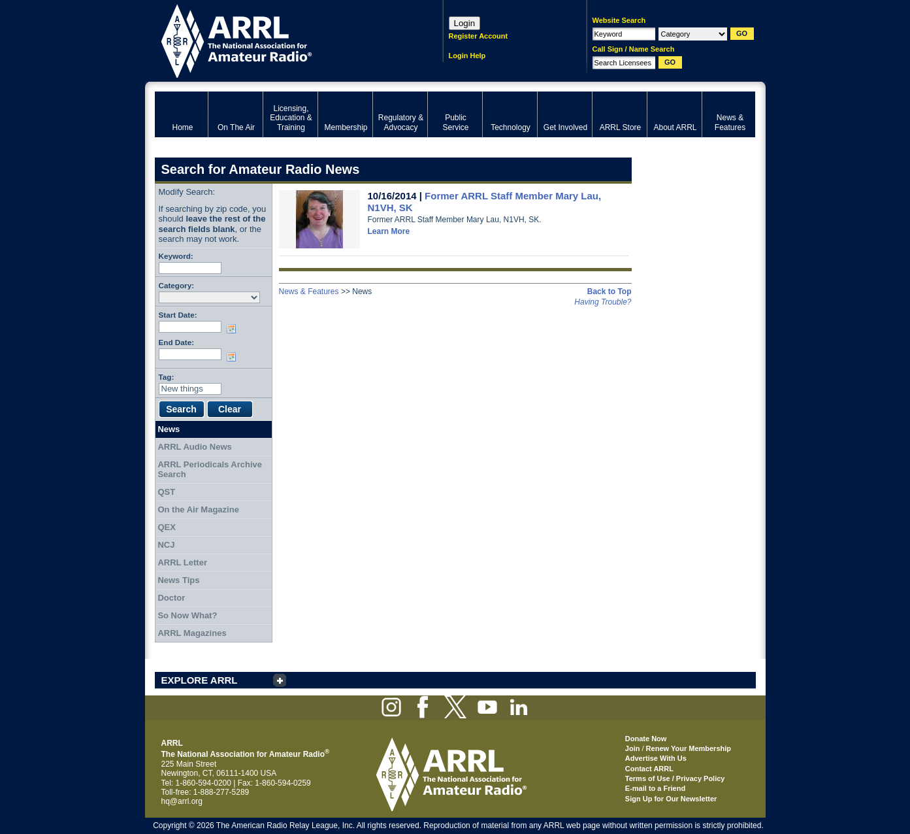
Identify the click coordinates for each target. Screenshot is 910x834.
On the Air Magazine (197, 509)
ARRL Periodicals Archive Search (209, 469)
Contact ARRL (649, 769)
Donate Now (646, 738)
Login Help (467, 55)
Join (632, 748)
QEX (166, 527)
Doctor (171, 598)
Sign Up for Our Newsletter (671, 799)
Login (465, 23)
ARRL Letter (182, 562)
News (168, 429)
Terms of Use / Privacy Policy (675, 778)
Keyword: (176, 256)
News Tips (178, 580)
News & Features (309, 291)
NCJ (165, 545)
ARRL (282, 39)
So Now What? (187, 615)
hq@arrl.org (182, 801)
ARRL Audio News (194, 447)
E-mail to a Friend (655, 788)
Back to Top (609, 291)
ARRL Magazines (191, 633)
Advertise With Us (656, 758)
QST (166, 492)
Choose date (234, 328)
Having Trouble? (602, 302)
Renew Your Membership (688, 748)
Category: (177, 285)
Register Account (478, 36)
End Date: (177, 342)
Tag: (166, 377)
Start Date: (178, 314)
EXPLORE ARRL (199, 680)
